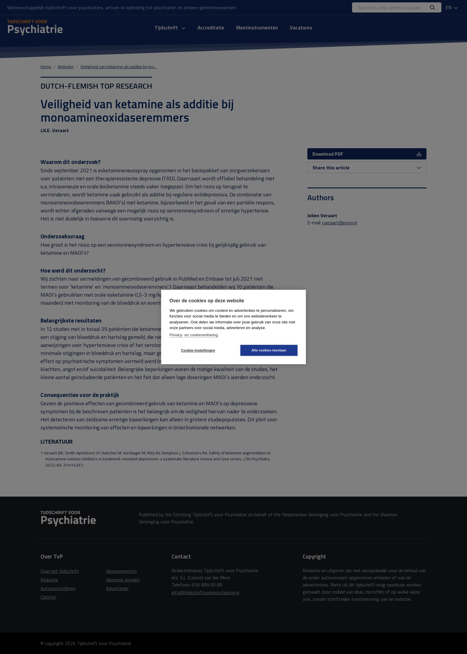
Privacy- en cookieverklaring (193, 335)
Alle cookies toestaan (269, 350)
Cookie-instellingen (198, 350)
